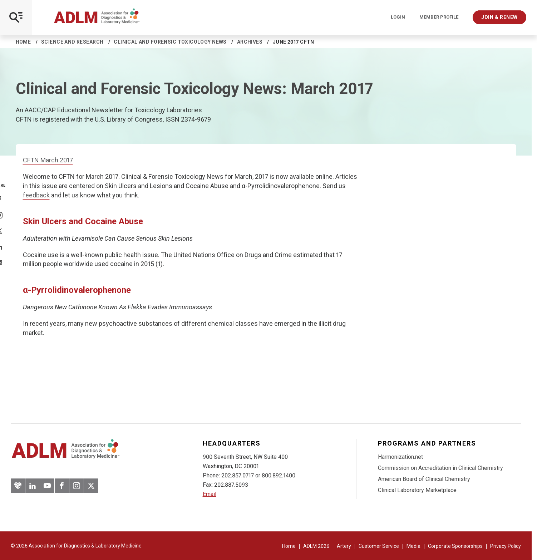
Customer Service (379, 546)
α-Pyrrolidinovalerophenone (77, 290)
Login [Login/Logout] (398, 17)
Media (413, 546)
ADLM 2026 (316, 546)
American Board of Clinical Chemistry (424, 479)
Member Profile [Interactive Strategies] (438, 17)
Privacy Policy (505, 546)
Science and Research (72, 42)
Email (209, 494)
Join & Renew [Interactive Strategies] (499, 17)
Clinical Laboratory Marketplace (417, 490)
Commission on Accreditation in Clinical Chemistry (440, 468)
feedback (36, 195)
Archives (249, 42)
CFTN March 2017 (48, 160)
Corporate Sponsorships (455, 546)
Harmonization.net (400, 456)
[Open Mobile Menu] (16, 17)
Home (23, 42)
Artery (344, 546)
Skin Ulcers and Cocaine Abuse (83, 221)
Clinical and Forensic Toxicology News (170, 42)
